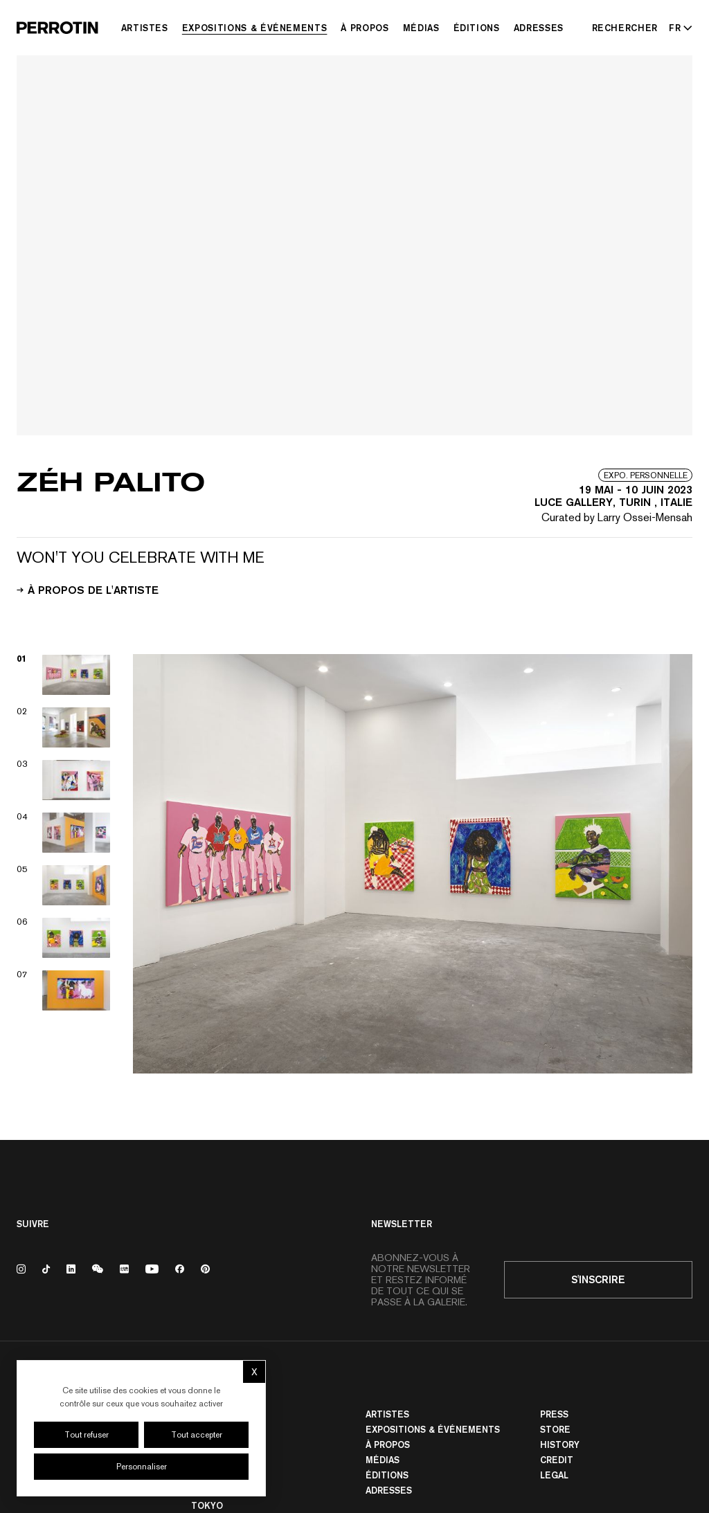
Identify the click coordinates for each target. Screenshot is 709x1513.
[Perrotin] (57, 27)
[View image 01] (64, 675)
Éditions (477, 27)
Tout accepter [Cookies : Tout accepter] (196, 1434)
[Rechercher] (625, 28)
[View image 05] (64, 885)
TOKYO (207, 1505)
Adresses (539, 27)
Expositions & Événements (254, 27)
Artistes (144, 27)
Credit (556, 1459)
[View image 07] (64, 990)
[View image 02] (64, 727)
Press (554, 1414)
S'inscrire (598, 1279)
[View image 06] (64, 938)
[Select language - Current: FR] (677, 28)
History (560, 1444)
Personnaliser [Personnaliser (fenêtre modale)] (141, 1466)
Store (555, 1429)
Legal (554, 1474)
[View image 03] (64, 780)
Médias (421, 27)
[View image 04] (64, 832)
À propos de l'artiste (88, 589)
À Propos (364, 27)
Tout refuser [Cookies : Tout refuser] (86, 1434)
